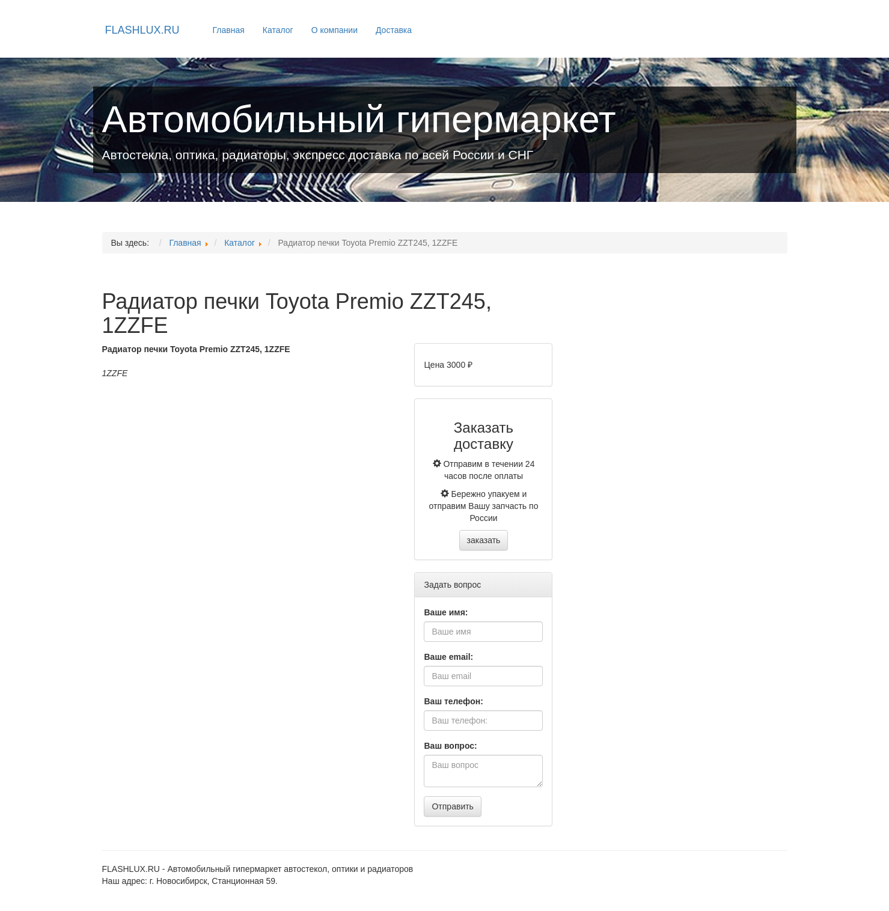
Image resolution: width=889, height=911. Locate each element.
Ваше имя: (446, 612)
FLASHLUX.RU (142, 30)
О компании (334, 30)
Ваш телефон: (453, 701)
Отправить (452, 806)
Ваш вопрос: (450, 746)
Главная (229, 30)
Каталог (278, 30)
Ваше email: (448, 657)
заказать (484, 540)
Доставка (394, 30)
